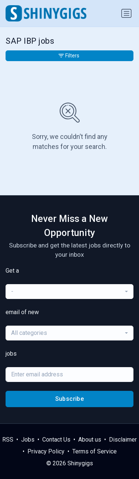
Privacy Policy (45, 451)
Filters (69, 56)
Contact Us (56, 439)
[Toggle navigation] (126, 13)
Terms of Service (94, 451)
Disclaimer (123, 439)
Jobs (27, 439)
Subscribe (69, 398)
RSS (7, 439)
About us (89, 439)
